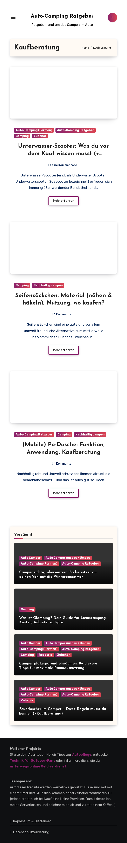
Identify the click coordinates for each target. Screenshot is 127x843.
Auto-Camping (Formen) (34, 130)
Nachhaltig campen (48, 285)
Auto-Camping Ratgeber (62, 16)
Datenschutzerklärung (31, 832)
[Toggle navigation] (13, 17)
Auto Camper (31, 558)
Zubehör (40, 136)
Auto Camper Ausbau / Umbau (68, 558)
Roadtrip (45, 655)
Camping (22, 136)
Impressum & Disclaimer (32, 821)
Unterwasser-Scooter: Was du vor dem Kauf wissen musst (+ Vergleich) (63, 153)
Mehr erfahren (63, 201)
